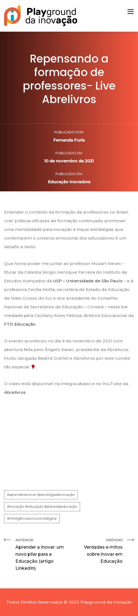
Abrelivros (15, 392)
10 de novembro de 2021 (69, 160)
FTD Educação (19, 324)
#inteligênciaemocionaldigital (32, 518)
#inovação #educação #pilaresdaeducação (42, 506)
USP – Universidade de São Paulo (88, 280)
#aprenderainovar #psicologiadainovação (41, 495)
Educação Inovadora (69, 181)
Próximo (98, 551)
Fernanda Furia (69, 140)
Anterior (40, 555)
